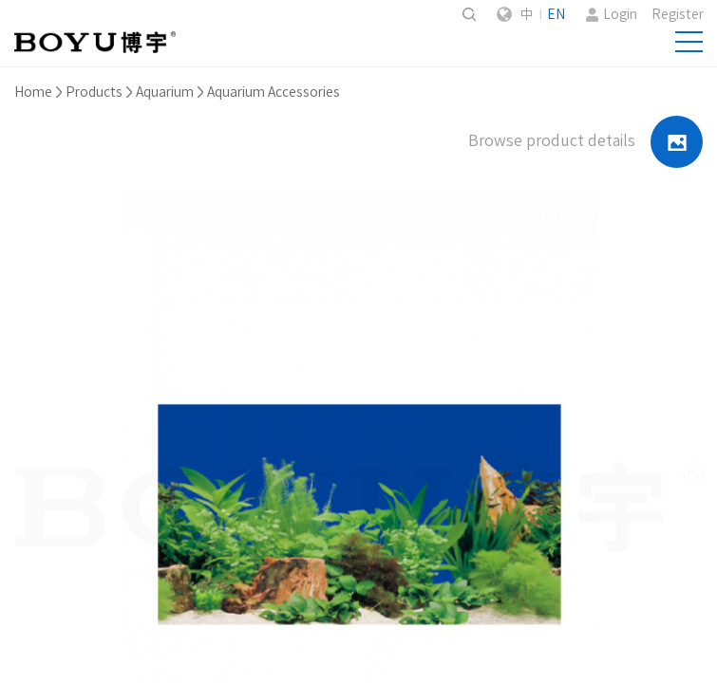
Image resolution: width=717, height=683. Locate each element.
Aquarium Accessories (273, 92)
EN (556, 14)
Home (33, 92)
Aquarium (165, 92)
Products (94, 92)
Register (677, 14)
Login (620, 14)
